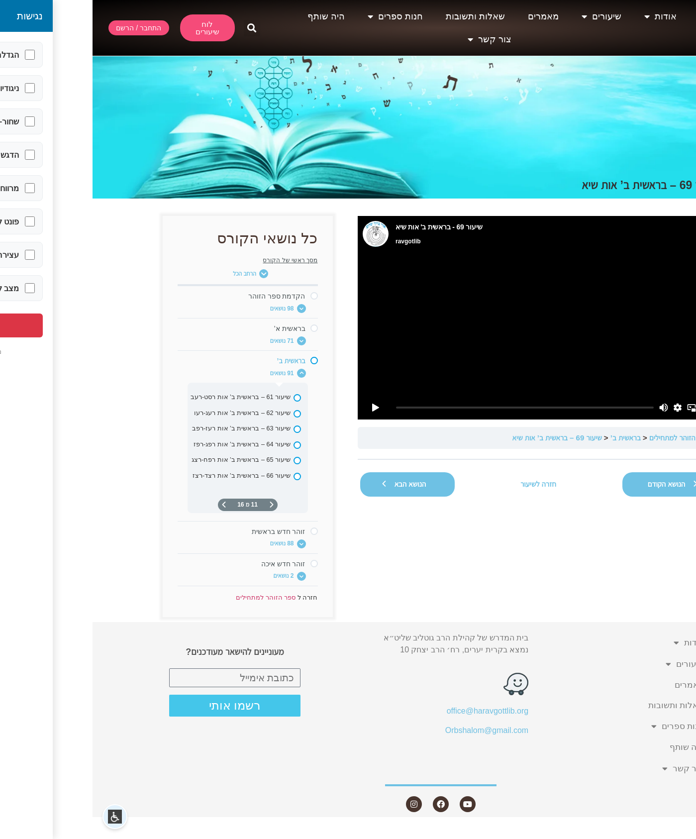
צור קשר (397, 39)
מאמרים (450, 16)
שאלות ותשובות (382, 16)
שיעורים (509, 16)
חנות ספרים (302, 16)
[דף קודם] (179, 505)
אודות (568, 16)
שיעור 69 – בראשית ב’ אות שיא (464, 437)
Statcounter (675, 833)
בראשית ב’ (533, 437)
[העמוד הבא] (131, 505)
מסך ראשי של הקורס (197, 260)
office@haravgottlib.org (395, 711)
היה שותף (233, 16)
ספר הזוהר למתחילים (587, 437)
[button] (159, 28)
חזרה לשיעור (446, 484)
